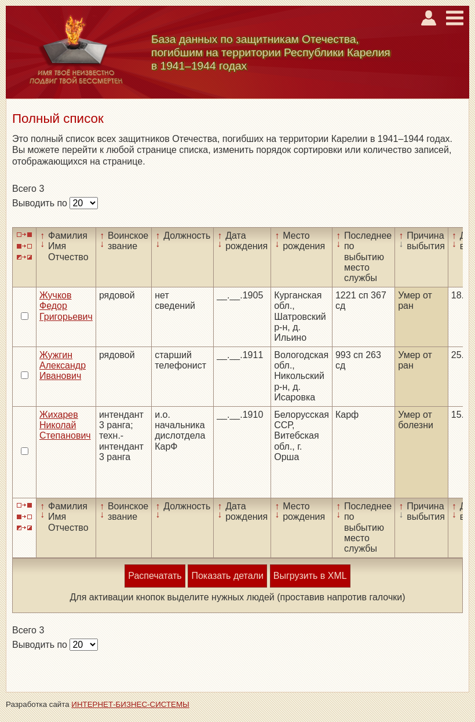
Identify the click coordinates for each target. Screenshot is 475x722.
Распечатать (154, 576)
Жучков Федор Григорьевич (66, 306)
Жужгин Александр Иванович (62, 365)
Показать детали (227, 576)
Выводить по (41, 203)
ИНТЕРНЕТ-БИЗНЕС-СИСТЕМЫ (130, 704)
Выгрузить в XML (310, 576)
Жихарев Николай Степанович (65, 425)
